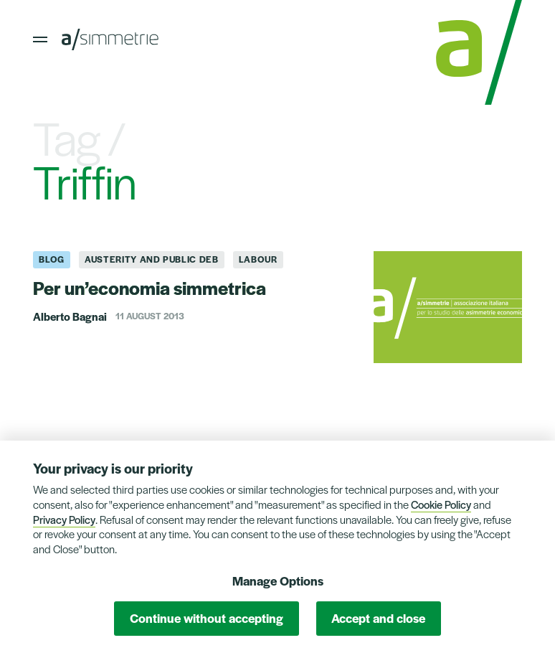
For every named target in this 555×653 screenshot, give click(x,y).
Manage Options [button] (277, 580)
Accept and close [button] (378, 617)
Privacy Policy (64, 519)
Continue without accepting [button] (206, 617)
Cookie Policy (441, 504)
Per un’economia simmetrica (149, 287)
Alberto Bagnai (70, 316)
